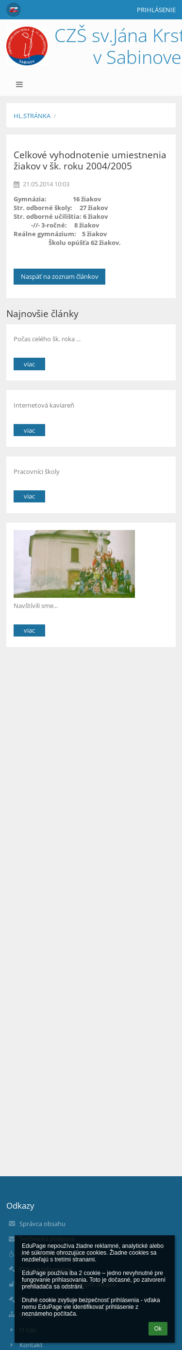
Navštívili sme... (36, 605)
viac (29, 364)
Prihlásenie (156, 9)
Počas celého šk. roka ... (47, 338)
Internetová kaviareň (44, 405)
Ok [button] (158, 1328)
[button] (13, 9)
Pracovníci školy (37, 471)
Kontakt (31, 1344)
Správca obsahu (42, 1223)
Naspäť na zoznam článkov (60, 276)
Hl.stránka (32, 115)
